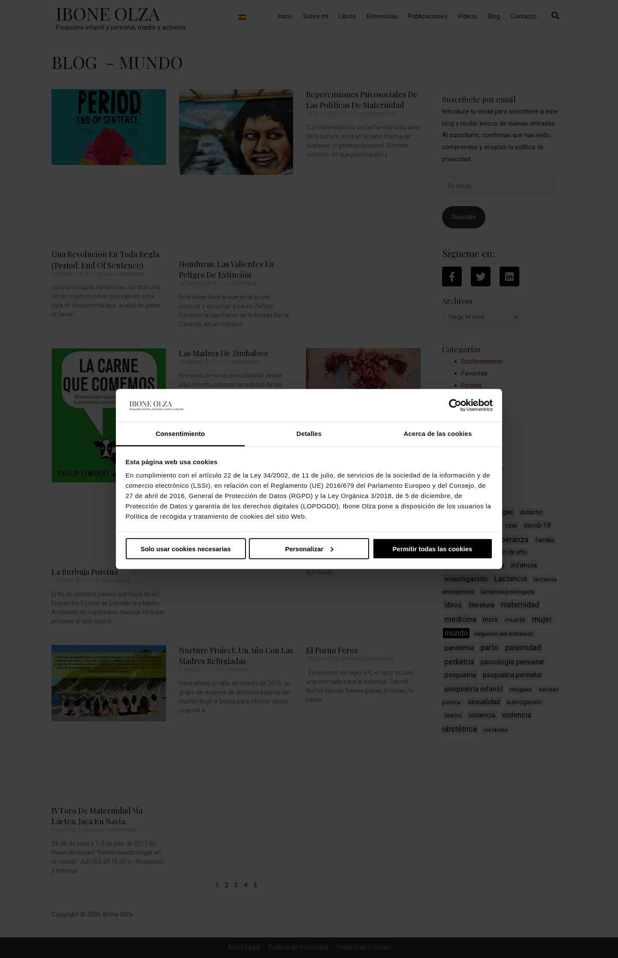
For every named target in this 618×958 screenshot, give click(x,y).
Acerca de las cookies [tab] (438, 433)
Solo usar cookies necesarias (185, 548)
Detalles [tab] (309, 433)
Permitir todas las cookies (433, 548)
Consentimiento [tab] (180, 433)
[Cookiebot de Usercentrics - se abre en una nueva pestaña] (455, 405)
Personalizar (309, 548)
